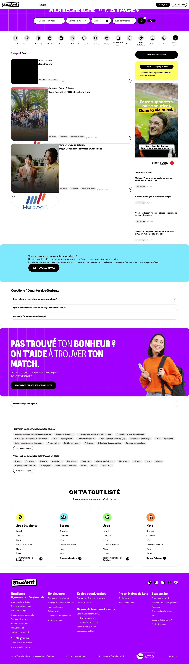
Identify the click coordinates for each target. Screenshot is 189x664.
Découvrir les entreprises (22, 619)
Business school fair (85, 631)
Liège (18, 540)
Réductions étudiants (20, 632)
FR (170, 656)
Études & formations (20, 623)
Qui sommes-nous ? (160, 598)
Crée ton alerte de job (20, 602)
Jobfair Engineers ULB (86, 618)
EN (173, 656)
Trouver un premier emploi (22, 615)
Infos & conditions (126, 602)
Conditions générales (75, 656)
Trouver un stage (18, 610)
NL (176, 656)
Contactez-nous (55, 620)
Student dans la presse (162, 611)
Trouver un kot (17, 627)
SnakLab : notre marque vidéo (165, 602)
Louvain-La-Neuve (24, 544)
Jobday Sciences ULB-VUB (88, 613)
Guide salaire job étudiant (22, 642)
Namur (19, 553)
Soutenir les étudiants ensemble (91, 598)
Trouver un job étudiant (21, 606)
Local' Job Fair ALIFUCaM (88, 622)
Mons (18, 549)
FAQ (153, 615)
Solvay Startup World (86, 626)
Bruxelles (20, 531)
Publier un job (54, 611)
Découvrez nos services (58, 598)
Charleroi (20, 535)
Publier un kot (125, 598)
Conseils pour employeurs (59, 615)
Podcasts (156, 607)
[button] (78, 20)
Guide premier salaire (20, 647)
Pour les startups (55, 607)
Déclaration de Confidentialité (111, 656)
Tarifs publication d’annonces (61, 602)
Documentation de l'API (162, 620)
